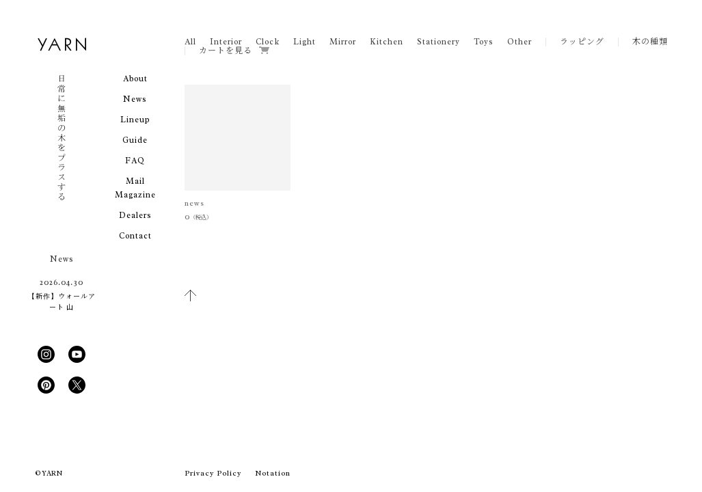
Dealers (135, 215)
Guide (135, 140)
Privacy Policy (213, 473)
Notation (273, 473)
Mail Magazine (135, 188)
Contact (135, 235)
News (135, 99)
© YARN (49, 473)
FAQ (135, 160)
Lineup (135, 119)
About (135, 78)
